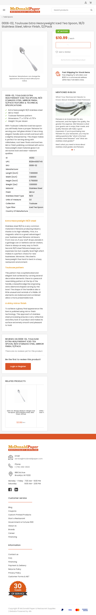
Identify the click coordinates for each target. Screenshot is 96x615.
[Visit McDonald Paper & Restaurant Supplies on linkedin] (16, 489)
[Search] (73, 10)
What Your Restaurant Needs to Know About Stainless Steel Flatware (73, 98)
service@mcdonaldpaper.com (29, 458)
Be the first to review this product (73, 60)
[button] (72, 149)
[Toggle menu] (4, 10)
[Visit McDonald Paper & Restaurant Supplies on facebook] (10, 489)
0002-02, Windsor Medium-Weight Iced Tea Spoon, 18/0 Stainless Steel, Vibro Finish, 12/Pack (21, 412)
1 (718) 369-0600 (22, 467)
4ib (30, 611)
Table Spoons (8, 17)
